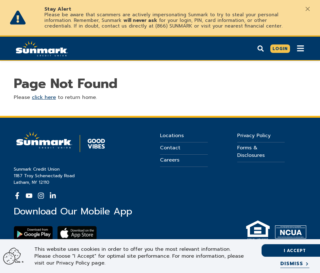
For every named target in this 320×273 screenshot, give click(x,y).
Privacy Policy (254, 135)
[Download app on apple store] (77, 233)
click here (44, 97)
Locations (172, 135)
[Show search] (261, 48)
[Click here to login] (280, 49)
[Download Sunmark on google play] (33, 233)
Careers (169, 160)
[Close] (307, 8)
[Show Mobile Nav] (300, 48)
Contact (170, 148)
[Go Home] (42, 48)
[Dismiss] (294, 264)
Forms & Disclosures (251, 151)
